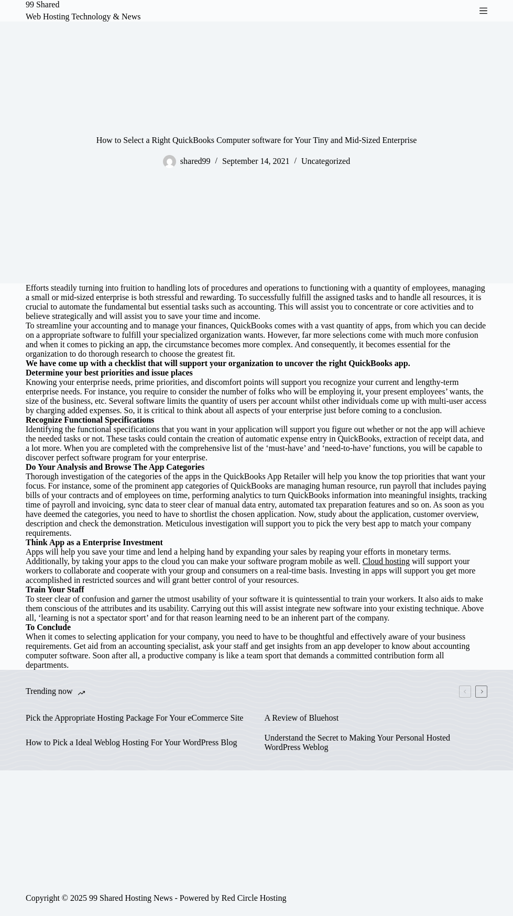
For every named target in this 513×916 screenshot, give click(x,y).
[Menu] (483, 11)
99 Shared (42, 4)
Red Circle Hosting (254, 897)
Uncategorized (325, 161)
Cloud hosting (386, 561)
